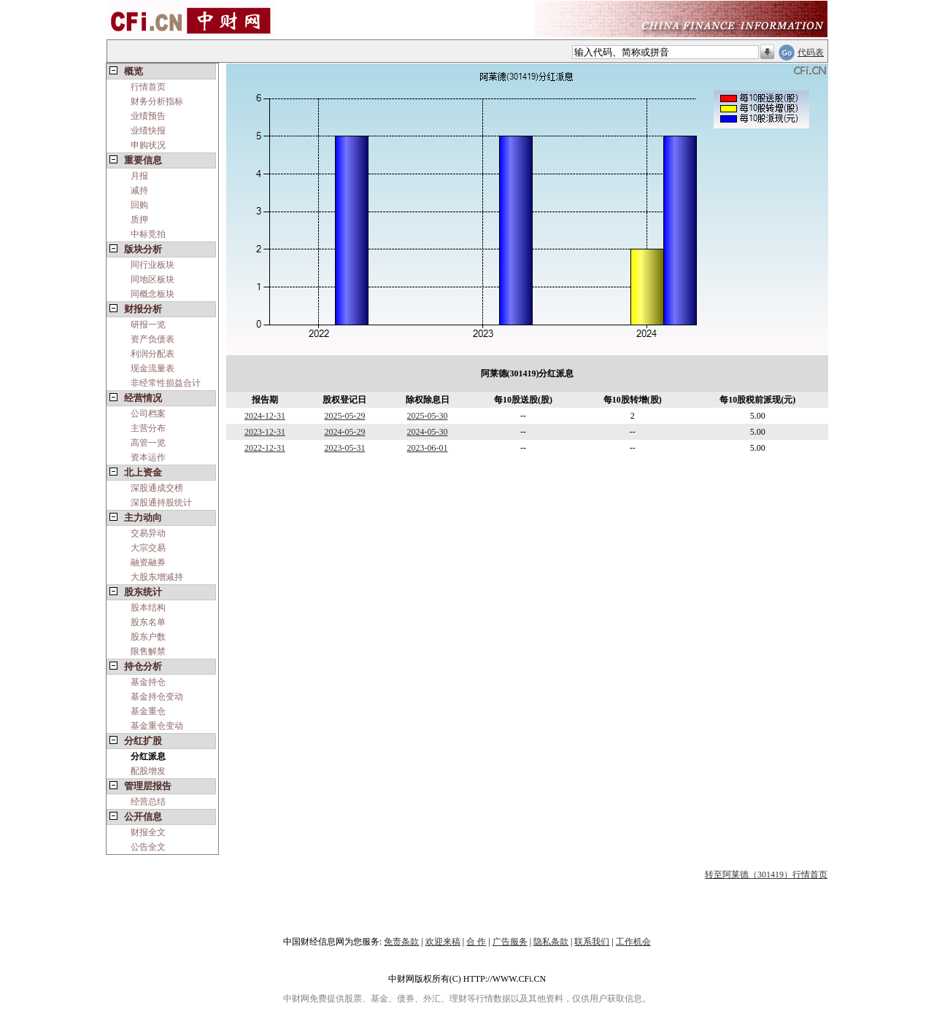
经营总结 (148, 802)
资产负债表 (152, 339)
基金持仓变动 (157, 696)
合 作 (476, 942)
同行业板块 (152, 265)
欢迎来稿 (442, 942)
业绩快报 (148, 130)
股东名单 (148, 622)
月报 (139, 176)
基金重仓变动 (157, 726)
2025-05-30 (427, 416)
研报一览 (148, 324)
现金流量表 (152, 368)
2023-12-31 (264, 432)
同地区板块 (152, 279)
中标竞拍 (148, 234)
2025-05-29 (344, 416)
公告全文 (148, 847)
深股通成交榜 (157, 488)
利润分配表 (152, 354)
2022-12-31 (264, 448)
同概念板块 (152, 294)
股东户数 (148, 637)
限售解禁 (148, 651)
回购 (139, 205)
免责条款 (401, 942)
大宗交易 (148, 548)
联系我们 (591, 942)
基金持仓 (148, 682)
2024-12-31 (264, 416)
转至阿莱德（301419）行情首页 (766, 874)
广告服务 (510, 942)
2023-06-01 (427, 448)
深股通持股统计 (161, 502)
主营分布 (148, 428)
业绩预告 (148, 116)
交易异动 (148, 533)
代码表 (811, 52)
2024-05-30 (427, 432)
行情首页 (148, 87)
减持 (139, 190)
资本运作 (148, 457)
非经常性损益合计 (166, 383)
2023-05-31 (344, 448)
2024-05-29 (344, 432)
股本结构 (148, 607)
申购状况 (148, 145)
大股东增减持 (157, 577)
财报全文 (148, 832)
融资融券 (148, 562)
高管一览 (148, 443)
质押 (139, 219)
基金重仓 (148, 711)
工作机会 (633, 942)
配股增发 (148, 771)
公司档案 (148, 413)
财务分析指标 (157, 101)
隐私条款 (550, 942)
